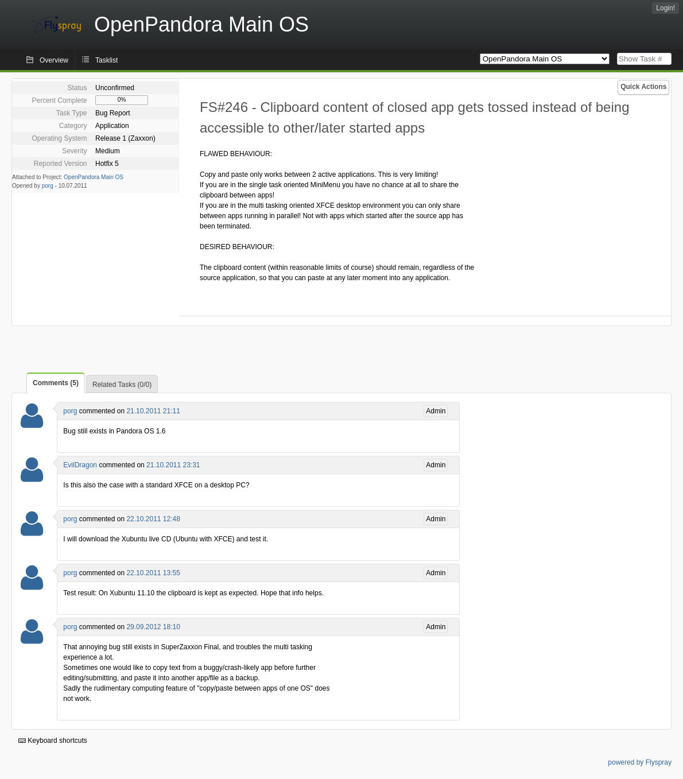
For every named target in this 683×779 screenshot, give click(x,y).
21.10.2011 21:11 (153, 411)
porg (47, 186)
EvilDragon (80, 465)
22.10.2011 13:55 (153, 573)
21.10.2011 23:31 (173, 465)
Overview (54, 60)
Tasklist (106, 60)
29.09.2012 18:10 (153, 627)
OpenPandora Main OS (93, 177)
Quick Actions (643, 87)
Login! (665, 8)
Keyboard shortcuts (52, 741)
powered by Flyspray (640, 762)
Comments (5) (56, 383)
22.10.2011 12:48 (153, 519)
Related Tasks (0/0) (122, 385)
